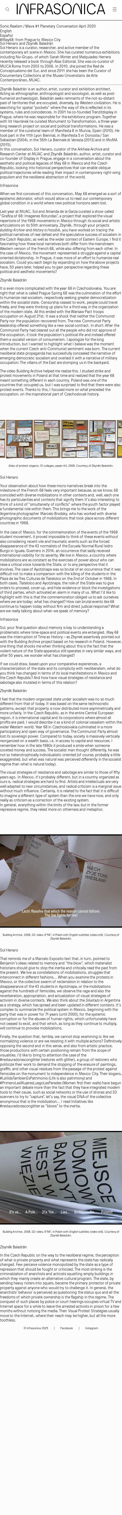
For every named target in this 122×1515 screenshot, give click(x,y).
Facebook (66, 1328)
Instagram (91, 1328)
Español (6, 35)
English (6, 31)
